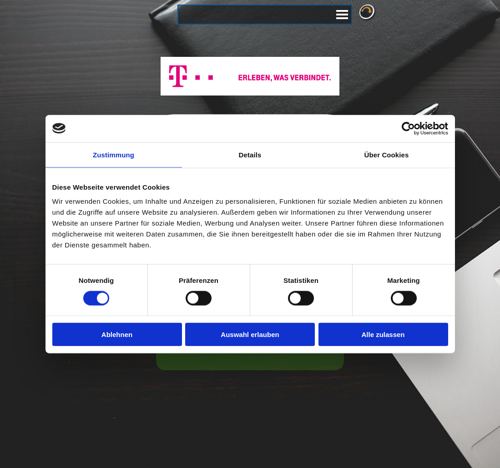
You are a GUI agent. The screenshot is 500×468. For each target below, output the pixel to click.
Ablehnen (116, 334)
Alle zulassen (382, 334)
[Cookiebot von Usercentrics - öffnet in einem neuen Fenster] (408, 128)
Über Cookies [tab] (386, 154)
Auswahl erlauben (250, 334)
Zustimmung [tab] (113, 154)
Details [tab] (250, 154)
